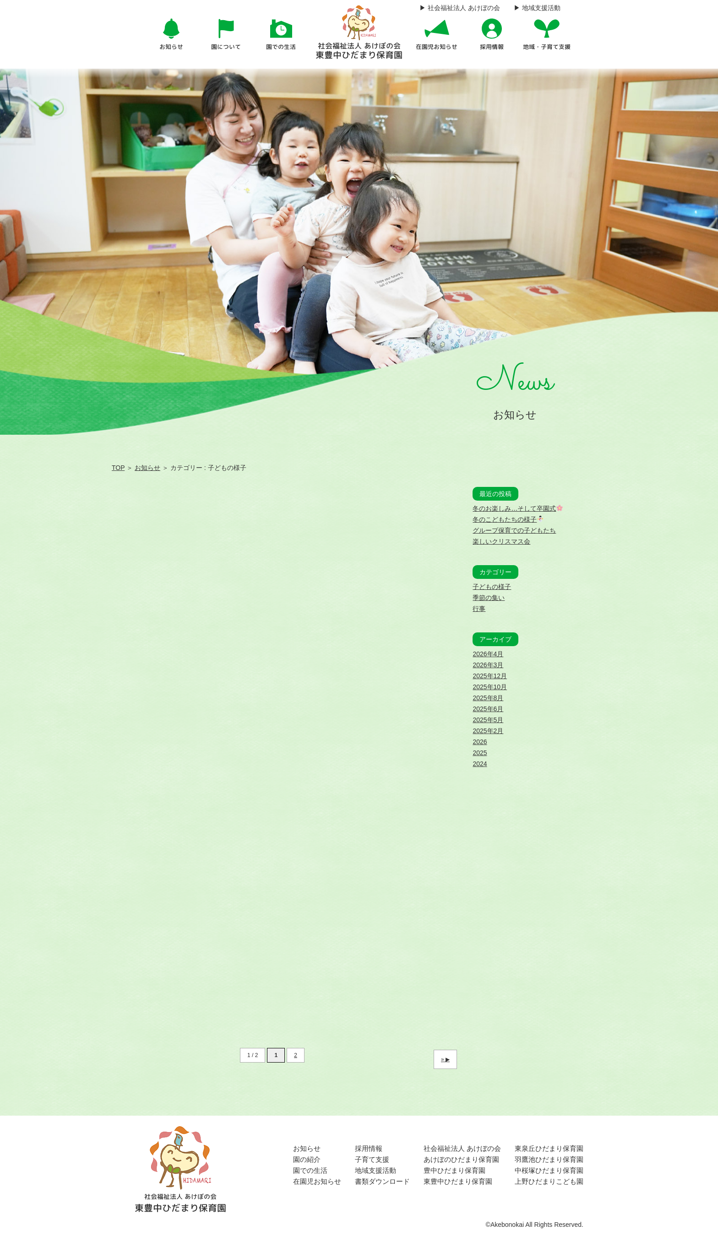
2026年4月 (488, 654)
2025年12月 (490, 676)
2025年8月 (488, 698)
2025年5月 (488, 719)
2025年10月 (490, 687)
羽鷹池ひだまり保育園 (549, 1159)
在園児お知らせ (317, 1181)
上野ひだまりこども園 (549, 1181)
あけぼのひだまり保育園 (461, 1159)
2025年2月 (488, 730)
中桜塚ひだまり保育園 (549, 1170)
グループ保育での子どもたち (514, 530)
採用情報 (368, 1148)
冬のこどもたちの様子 (508, 519)
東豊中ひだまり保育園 (458, 1181)
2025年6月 (488, 708)
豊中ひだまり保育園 (454, 1170)
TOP (118, 467)
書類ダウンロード (382, 1181)
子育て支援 (372, 1159)
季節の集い (489, 597)
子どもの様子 (492, 586)
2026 (480, 741)
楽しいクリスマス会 (501, 541)
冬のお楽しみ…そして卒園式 (518, 508)
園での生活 (310, 1170)
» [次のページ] (442, 1059)
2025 (480, 752)
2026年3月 (488, 665)
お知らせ (147, 467)
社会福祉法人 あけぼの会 (462, 1148)
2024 (480, 763)
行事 (479, 608)
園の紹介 (307, 1159)
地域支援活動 (375, 1170)
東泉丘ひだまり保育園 (549, 1148)
